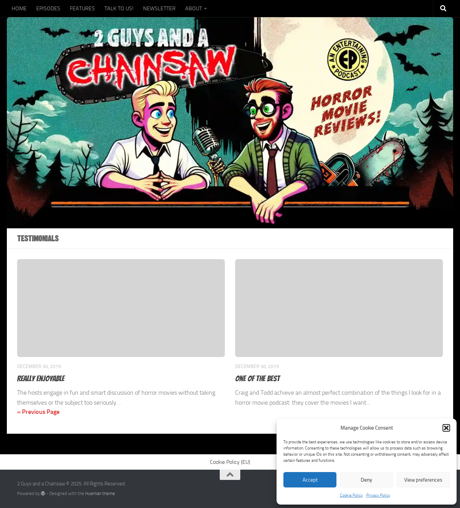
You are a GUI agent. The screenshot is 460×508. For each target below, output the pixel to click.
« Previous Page (38, 412)
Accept (310, 480)
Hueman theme (100, 493)
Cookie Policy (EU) (230, 462)
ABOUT (193, 8)
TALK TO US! (118, 8)
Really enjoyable (40, 378)
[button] (446, 427)
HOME (19, 8)
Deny (366, 480)
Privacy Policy (378, 495)
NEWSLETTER (159, 8)
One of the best (257, 378)
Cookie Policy (351, 495)
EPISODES (48, 8)
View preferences (423, 480)
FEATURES (82, 8)
